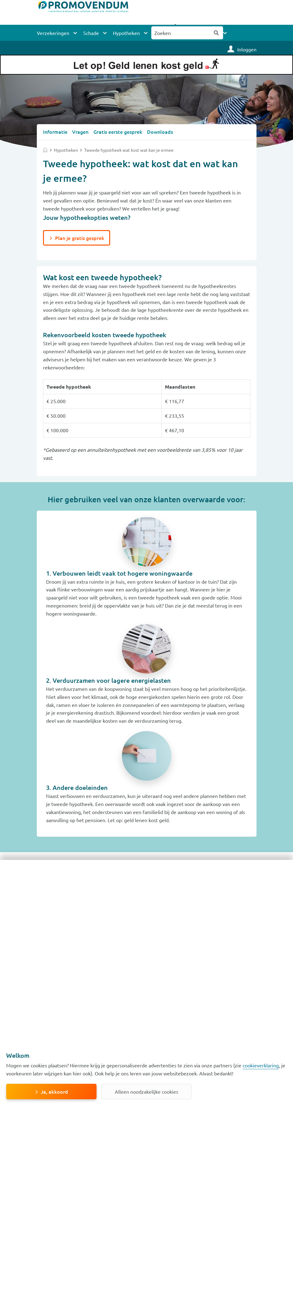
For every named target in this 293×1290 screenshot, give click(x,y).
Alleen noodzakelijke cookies (146, 1091)
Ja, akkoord (54, 1091)
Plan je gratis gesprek (79, 237)
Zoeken (216, 32)
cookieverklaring (261, 1065)
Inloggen (246, 49)
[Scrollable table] (146, 404)
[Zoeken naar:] (180, 32)
